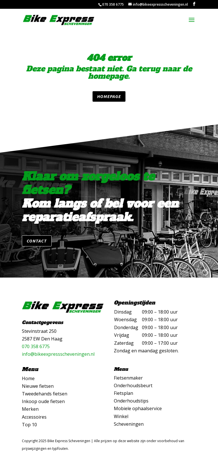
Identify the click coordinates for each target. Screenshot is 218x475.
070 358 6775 (36, 346)
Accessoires (34, 417)
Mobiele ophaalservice (138, 408)
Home (28, 378)
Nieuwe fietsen (38, 386)
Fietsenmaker (128, 378)
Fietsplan (123, 393)
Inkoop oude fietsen (43, 401)
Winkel (121, 416)
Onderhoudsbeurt (133, 385)
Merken (30, 409)
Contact (37, 241)
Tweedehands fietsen (44, 394)
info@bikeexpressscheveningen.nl (58, 354)
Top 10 (29, 424)
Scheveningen (129, 424)
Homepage (109, 96)
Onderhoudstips (131, 401)
